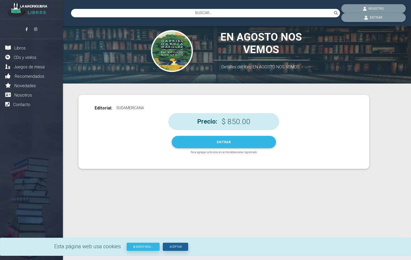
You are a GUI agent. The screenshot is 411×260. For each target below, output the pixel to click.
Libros (15, 48)
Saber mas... (143, 246)
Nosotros (18, 95)
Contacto (17, 104)
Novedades (20, 85)
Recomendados (24, 76)
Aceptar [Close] (176, 246)
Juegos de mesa (25, 66)
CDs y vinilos (20, 57)
